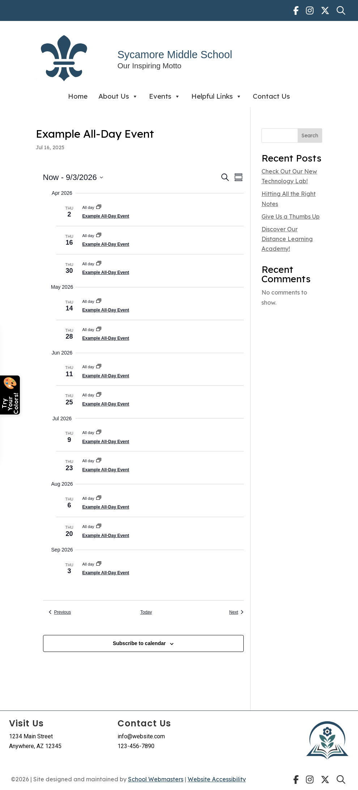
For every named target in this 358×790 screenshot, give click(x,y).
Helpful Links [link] (216, 96)
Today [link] (146, 612)
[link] (296, 10)
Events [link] (164, 96)
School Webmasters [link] (155, 779)
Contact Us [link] (271, 96)
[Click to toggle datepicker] (73, 177)
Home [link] (78, 96)
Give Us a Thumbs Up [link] (290, 216)
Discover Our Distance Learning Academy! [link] (287, 239)
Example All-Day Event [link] (105, 216)
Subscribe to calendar (139, 643)
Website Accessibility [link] (217, 779)
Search (310, 135)
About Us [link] (118, 96)
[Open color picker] (10, 395)
